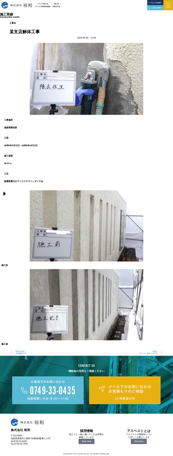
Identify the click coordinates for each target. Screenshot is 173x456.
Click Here (86, 441)
